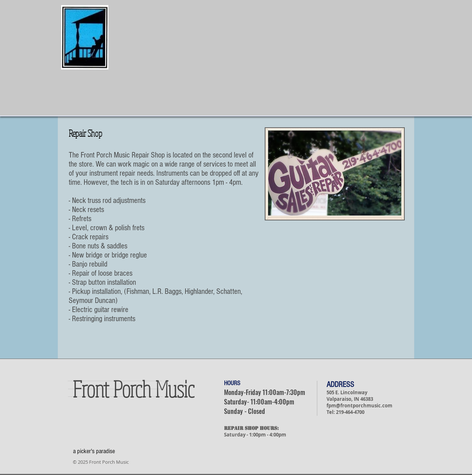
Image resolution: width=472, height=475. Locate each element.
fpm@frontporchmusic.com (359, 405)
